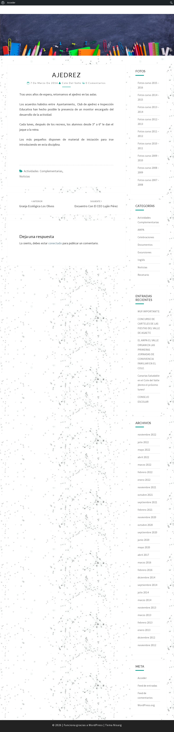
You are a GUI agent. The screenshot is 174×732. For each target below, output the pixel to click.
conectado (55, 243)
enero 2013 (144, 630)
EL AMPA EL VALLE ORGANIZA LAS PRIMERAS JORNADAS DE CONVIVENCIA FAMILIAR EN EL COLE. (148, 354)
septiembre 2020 (147, 532)
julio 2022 (143, 442)
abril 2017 (143, 554)
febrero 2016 (145, 570)
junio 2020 (143, 539)
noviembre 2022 (147, 434)
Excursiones (144, 252)
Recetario (143, 274)
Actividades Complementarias (43, 171)
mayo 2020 (144, 547)
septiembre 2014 (147, 585)
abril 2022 (143, 457)
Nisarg (117, 725)
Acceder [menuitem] (11, 2)
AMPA (141, 229)
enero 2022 (144, 479)
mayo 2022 (144, 449)
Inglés (141, 259)
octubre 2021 (145, 494)
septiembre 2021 (147, 502)
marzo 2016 (144, 562)
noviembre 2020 (147, 517)
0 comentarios (96, 82)
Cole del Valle (71, 82)
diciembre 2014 (146, 577)
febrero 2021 (145, 509)
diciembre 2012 (146, 637)
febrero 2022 (145, 472)
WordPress (96, 725)
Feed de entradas (147, 685)
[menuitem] (3, 2)
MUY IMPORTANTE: (149, 311)
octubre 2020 (145, 525)
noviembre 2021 (147, 487)
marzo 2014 (144, 600)
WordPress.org (146, 705)
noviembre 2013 (147, 607)
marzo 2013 (144, 615)
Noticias (24, 176)
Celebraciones (146, 237)
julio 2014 (143, 592)
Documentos (145, 244)
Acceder (142, 678)
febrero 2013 (145, 622)
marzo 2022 (144, 464)
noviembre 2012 (147, 645)
